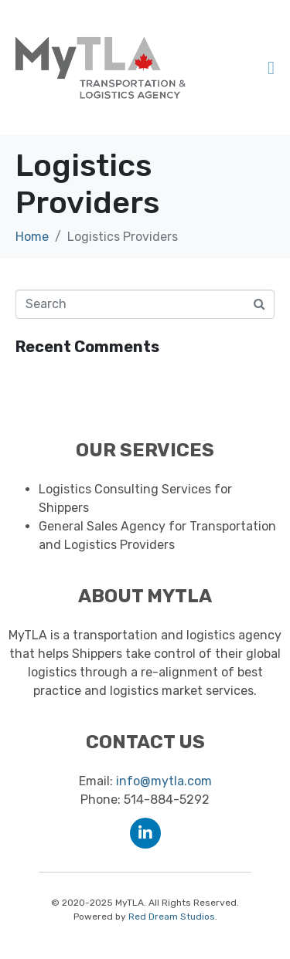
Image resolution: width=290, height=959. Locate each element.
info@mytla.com (164, 781)
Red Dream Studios (171, 916)
